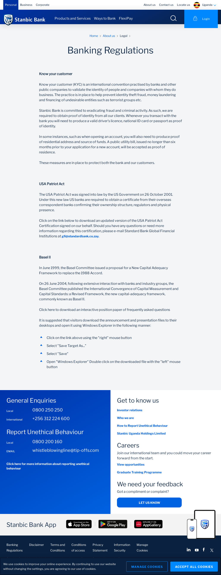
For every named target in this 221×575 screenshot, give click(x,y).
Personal (11, 4)
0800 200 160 (47, 445)
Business (26, 4)
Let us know (149, 506)
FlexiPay (126, 18)
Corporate (42, 4)
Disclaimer (36, 548)
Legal (123, 39)
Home (94, 39)
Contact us (166, 4)
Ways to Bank (105, 18)
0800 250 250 (47, 413)
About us (150, 4)
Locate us (183, 4)
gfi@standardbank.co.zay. (80, 240)
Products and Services (73, 18)
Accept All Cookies (194, 566)
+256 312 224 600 (51, 422)
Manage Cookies (145, 566)
